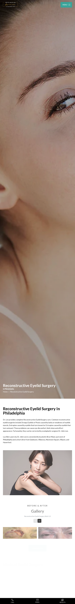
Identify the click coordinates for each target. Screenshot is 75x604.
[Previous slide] (35, 521)
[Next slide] (39, 521)
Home (5, 392)
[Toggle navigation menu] (66, 5)
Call (12, 601)
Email (37, 601)
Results (62, 601)
